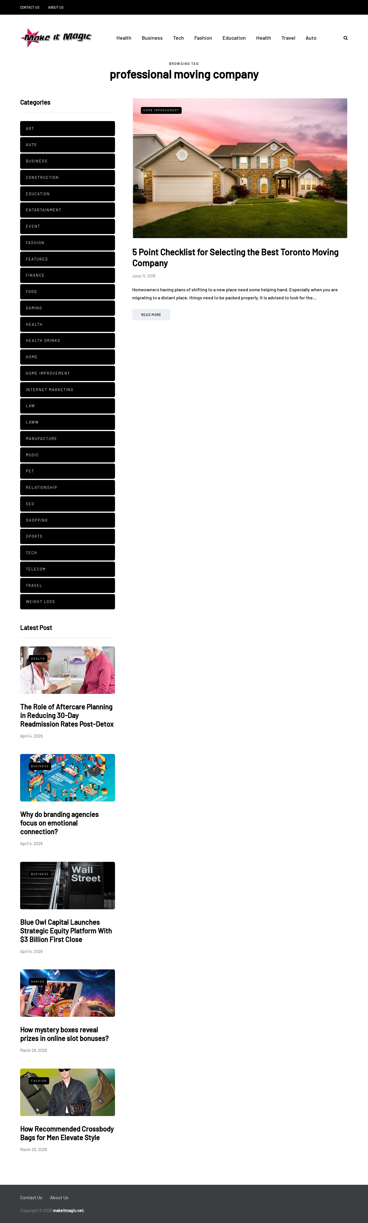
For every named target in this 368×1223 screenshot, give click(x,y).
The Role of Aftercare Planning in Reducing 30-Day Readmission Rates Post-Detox (67, 715)
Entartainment (44, 210)
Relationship (41, 487)
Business (152, 38)
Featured (37, 259)
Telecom (36, 569)
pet (30, 471)
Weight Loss (40, 601)
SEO (30, 504)
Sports (34, 536)
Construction (42, 177)
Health (123, 38)
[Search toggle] (343, 37)
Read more (151, 315)
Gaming (34, 308)
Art (30, 128)
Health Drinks (43, 340)
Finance (35, 275)
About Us (56, 7)
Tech (178, 38)
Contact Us (29, 7)
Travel (288, 38)
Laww (32, 422)
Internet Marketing (50, 389)
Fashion (203, 38)
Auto (311, 38)
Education (234, 38)
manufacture (41, 438)
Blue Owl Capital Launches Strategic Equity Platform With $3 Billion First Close (66, 930)
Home (32, 357)
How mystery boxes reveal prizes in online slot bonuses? (64, 1033)
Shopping (37, 520)
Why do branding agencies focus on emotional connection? (59, 823)
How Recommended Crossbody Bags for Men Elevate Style (67, 1133)
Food (31, 291)
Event (33, 226)
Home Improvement (48, 373)
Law (30, 405)
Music (32, 455)
